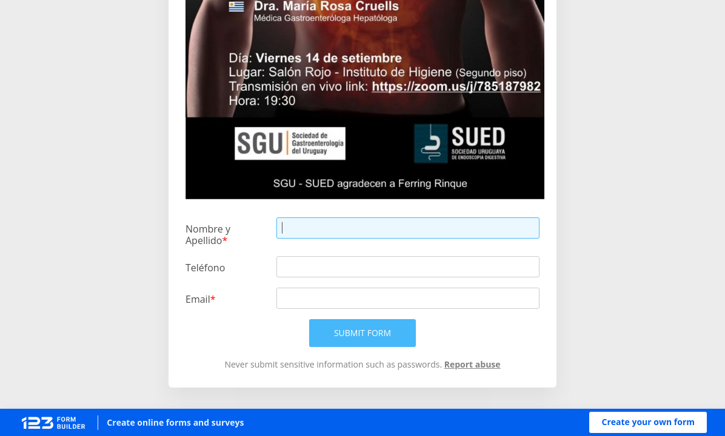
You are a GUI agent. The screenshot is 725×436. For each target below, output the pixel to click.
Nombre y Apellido (207, 234)
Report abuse (472, 364)
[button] (648, 422)
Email (197, 298)
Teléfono (205, 267)
